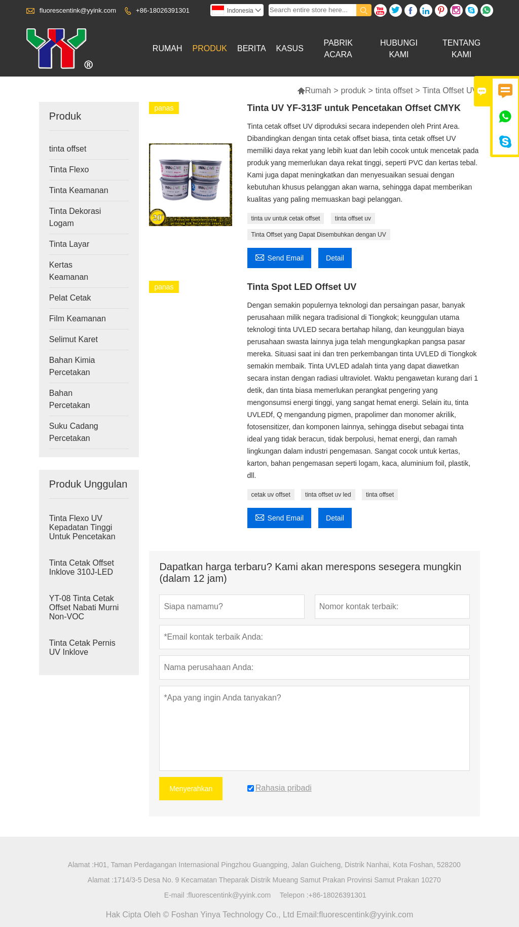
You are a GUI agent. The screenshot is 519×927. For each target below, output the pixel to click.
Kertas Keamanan (68, 271)
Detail (335, 258)
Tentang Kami (461, 49)
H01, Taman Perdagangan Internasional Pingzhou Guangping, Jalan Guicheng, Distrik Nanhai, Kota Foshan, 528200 (277, 865)
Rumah (167, 48)
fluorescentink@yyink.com (78, 10)
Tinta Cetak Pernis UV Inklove (82, 647)
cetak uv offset (270, 494)
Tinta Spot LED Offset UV (302, 287)
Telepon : (294, 895)
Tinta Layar (69, 244)
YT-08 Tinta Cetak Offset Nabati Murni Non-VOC (84, 607)
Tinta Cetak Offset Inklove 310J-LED (81, 567)
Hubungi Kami (399, 49)
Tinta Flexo (69, 169)
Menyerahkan (190, 789)
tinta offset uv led (328, 494)
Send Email (279, 256)
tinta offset (394, 90)
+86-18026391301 (163, 10)
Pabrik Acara (338, 49)
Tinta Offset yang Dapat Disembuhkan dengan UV (318, 234)
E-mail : (176, 895)
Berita (251, 48)
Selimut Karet (73, 339)
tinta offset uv (353, 218)
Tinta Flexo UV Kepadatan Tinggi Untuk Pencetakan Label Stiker (82, 532)
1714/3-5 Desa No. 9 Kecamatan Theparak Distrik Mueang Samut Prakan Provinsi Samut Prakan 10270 (277, 880)
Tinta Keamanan (78, 190)
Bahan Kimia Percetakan (72, 366)
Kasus (290, 48)
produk (353, 90)
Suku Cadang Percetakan (73, 432)
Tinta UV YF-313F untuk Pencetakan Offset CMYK (354, 108)
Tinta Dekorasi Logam (75, 217)
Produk (210, 48)
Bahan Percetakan (69, 399)
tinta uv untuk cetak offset (285, 218)
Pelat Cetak (70, 297)
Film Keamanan (77, 318)
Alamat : (81, 865)
